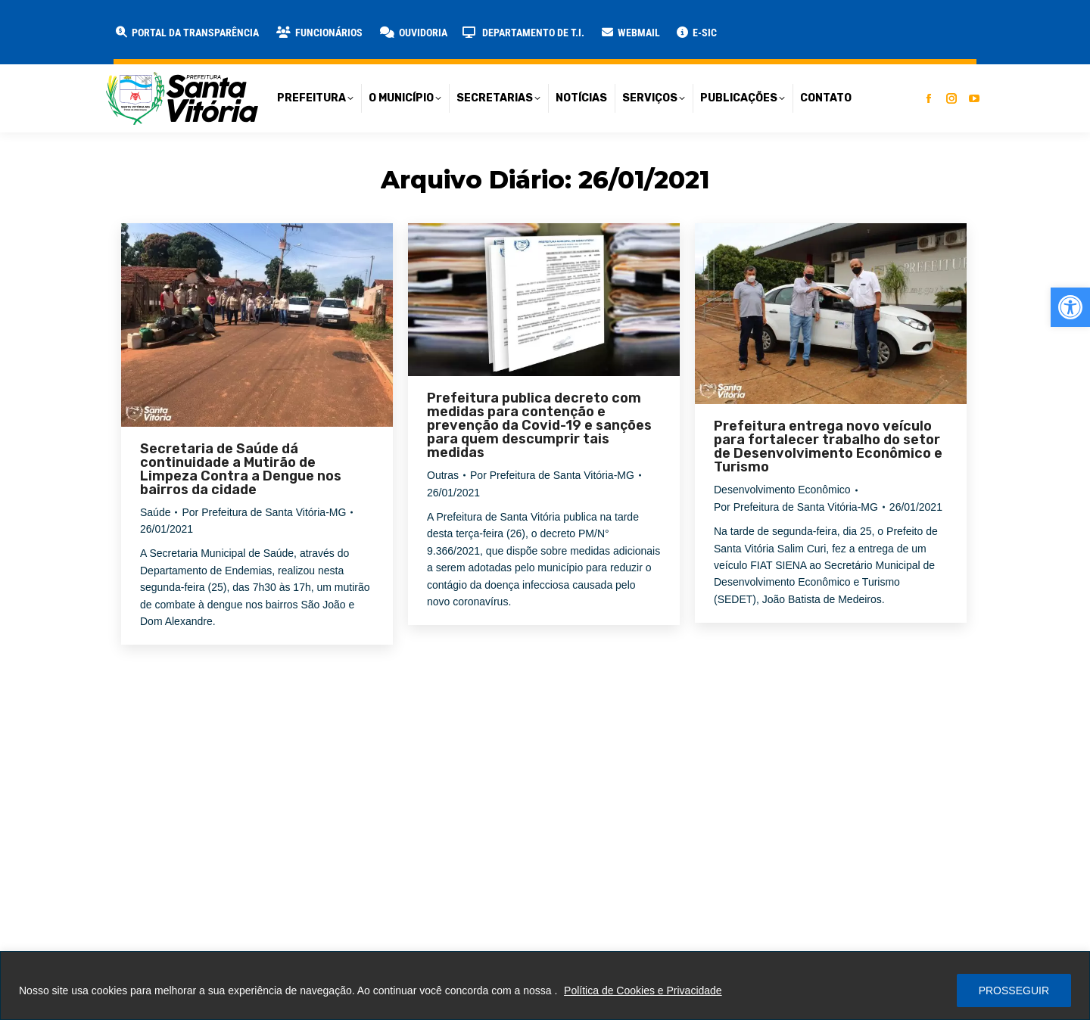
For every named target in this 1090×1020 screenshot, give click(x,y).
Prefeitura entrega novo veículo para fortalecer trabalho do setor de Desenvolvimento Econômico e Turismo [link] (828, 446)
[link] (1070, 307)
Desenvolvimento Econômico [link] (782, 490)
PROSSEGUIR (1014, 990)
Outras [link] (443, 475)
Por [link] (264, 512)
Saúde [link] (155, 512)
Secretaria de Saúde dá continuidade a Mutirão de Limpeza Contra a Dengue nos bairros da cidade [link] (240, 469)
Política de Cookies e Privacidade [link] (643, 990)
